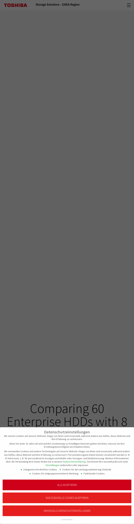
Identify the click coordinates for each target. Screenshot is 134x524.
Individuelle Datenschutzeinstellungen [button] (67, 508)
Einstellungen (53, 462)
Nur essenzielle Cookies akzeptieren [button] (67, 495)
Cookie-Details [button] (67, 517)
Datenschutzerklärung (74, 459)
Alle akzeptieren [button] (67, 482)
